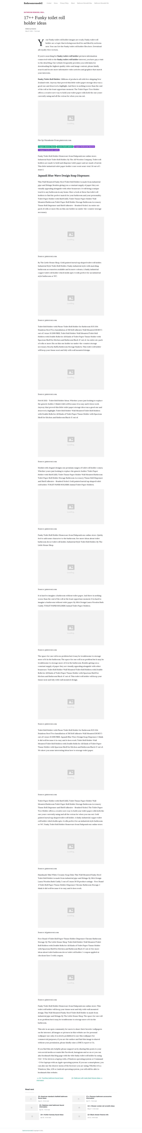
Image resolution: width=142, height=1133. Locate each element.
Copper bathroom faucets (84, 147)
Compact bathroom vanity (49, 150)
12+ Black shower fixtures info (98, 1114)
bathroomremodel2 (28, 1130)
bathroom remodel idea (84, 3)
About (73, 3)
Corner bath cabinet (65, 147)
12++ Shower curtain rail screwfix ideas (101, 1106)
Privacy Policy (64, 3)
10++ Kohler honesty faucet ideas (51, 1114)
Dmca (56, 3)
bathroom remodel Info (101, 3)
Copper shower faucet (47, 147)
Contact (49, 3)
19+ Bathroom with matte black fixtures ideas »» (86, 1078)
